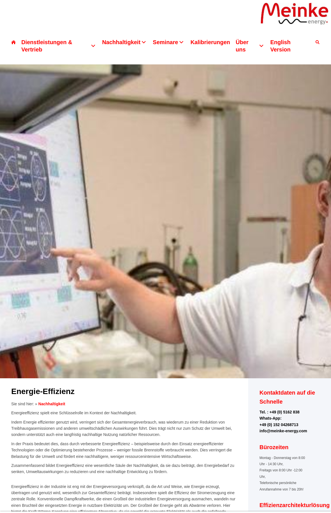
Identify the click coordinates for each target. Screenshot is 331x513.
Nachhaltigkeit (51, 404)
